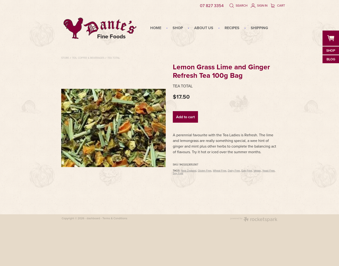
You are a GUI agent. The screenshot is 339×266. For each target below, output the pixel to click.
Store (65, 58)
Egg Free (246, 170)
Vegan (257, 170)
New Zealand (188, 170)
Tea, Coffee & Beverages (88, 58)
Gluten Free (204, 170)
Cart (278, 5)
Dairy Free (234, 170)
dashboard (93, 218)
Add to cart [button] (185, 117)
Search (238, 5)
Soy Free (178, 173)
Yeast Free (268, 170)
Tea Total (113, 58)
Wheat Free (219, 170)
